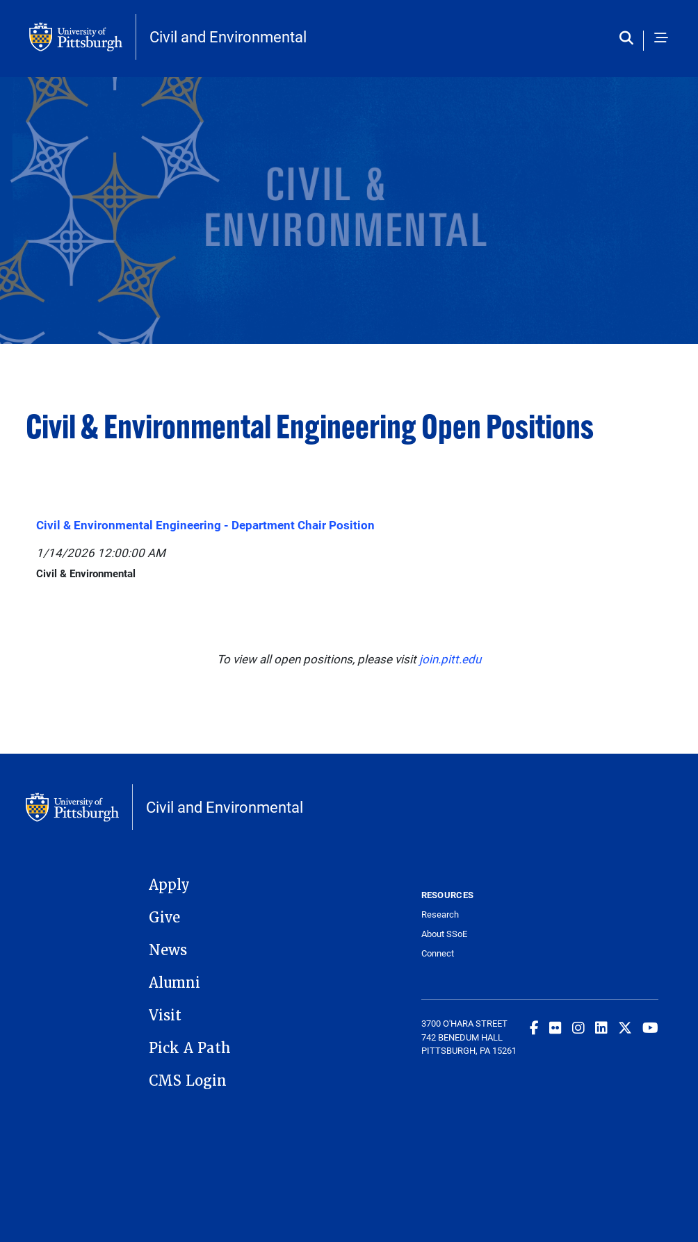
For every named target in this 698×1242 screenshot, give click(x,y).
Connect (437, 953)
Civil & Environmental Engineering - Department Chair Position (205, 525)
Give (164, 918)
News (168, 950)
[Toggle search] (629, 39)
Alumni (174, 983)
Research (440, 914)
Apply (169, 885)
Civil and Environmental (228, 36)
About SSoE (444, 934)
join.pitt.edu (450, 659)
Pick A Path (190, 1048)
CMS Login (188, 1081)
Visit (165, 1016)
